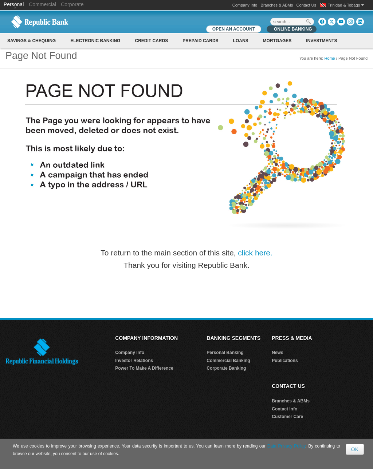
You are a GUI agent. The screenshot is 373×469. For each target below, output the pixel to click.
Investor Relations (134, 360)
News (277, 352)
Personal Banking (225, 352)
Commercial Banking (228, 360)
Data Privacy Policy (286, 446)
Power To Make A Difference (144, 368)
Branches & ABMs (277, 5)
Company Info (244, 5)
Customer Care (287, 416)
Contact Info (284, 409)
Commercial (42, 4)
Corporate (72, 4)
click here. (255, 253)
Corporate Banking (226, 368)
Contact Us (306, 5)
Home (329, 58)
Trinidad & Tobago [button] (346, 5)
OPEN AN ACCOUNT (233, 29)
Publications (285, 360)
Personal (14, 4)
